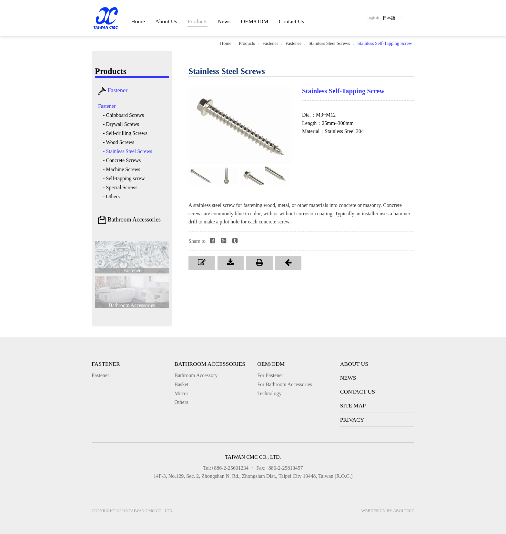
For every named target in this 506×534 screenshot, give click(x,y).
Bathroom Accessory (196, 375)
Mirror (181, 393)
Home (138, 21)
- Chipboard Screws (123, 115)
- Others (111, 196)
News (224, 21)
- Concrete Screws (122, 160)
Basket (182, 384)
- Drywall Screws (121, 124)
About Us (166, 21)
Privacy (352, 419)
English (372, 18)
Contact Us (291, 21)
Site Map (353, 405)
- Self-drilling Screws (125, 133)
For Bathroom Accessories (284, 384)
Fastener (270, 43)
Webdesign (373, 510)
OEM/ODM (254, 21)
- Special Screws (120, 187)
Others (181, 402)
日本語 (389, 18)
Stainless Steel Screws (329, 43)
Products (197, 21)
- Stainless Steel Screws (127, 151)
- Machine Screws (121, 169)
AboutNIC (403, 510)
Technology (269, 393)
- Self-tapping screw (124, 178)
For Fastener (270, 375)
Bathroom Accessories (129, 220)
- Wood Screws (118, 142)
